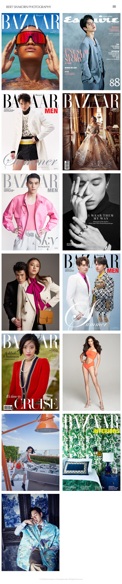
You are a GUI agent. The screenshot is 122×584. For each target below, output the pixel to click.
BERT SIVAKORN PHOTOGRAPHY (28, 6)
